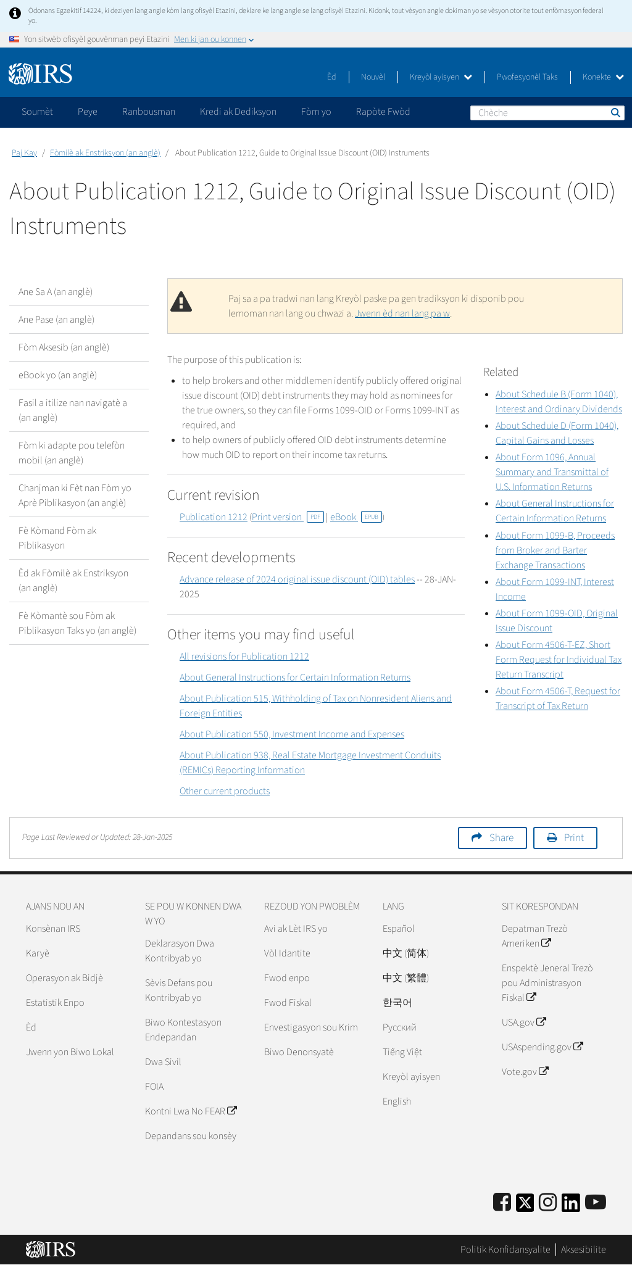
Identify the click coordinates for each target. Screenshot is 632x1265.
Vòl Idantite (287, 953)
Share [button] (501, 838)
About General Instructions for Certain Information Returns (295, 677)
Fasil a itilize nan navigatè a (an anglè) (73, 410)
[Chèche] (547, 113)
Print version (288, 517)
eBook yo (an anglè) (58, 375)
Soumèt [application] (37, 111)
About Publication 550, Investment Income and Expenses (292, 734)
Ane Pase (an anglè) (56, 319)
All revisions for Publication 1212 (244, 656)
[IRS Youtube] (595, 1203)
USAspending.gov (542, 1047)
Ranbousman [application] (148, 111)
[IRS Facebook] (502, 1203)
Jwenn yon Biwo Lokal (70, 1052)
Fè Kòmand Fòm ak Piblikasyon (57, 538)
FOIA (154, 1086)
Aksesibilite (583, 1249)
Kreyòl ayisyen (441, 77)
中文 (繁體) (406, 978)
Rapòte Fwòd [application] (383, 111)
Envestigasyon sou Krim (311, 1027)
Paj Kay (24, 153)
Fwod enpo (287, 978)
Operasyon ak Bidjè (64, 978)
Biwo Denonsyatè (299, 1052)
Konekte (603, 77)
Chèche (614, 112)
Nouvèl (373, 77)
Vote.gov (525, 1072)
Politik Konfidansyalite (505, 1249)
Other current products (225, 791)
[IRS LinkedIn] (571, 1207)
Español (399, 928)
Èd (331, 77)
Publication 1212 (213, 517)
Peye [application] (88, 111)
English (397, 1101)
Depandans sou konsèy (190, 1136)
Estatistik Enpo (55, 1003)
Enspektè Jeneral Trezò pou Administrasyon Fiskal (547, 983)
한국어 (397, 1003)
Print (574, 838)
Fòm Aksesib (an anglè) (64, 347)
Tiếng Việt (402, 1052)
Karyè (37, 953)
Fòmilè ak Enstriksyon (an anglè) (105, 153)
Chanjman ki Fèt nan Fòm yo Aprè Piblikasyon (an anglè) (75, 495)
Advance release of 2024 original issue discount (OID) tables (297, 579)
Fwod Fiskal (288, 1003)
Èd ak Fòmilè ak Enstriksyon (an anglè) (73, 580)
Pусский (400, 1027)
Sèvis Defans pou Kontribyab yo (178, 990)
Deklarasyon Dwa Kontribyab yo (179, 951)
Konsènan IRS (53, 928)
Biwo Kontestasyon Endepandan (183, 1030)
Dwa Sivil (163, 1062)
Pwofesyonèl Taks (527, 77)
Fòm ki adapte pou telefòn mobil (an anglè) (72, 453)
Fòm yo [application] (316, 111)
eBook (356, 517)
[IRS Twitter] (525, 1207)
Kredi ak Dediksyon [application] (238, 111)
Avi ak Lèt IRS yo (296, 928)
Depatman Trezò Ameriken (535, 936)
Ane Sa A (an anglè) (56, 292)
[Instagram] (548, 1203)
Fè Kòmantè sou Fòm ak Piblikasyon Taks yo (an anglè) (77, 623)
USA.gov (524, 1022)
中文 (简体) (406, 953)
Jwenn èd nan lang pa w (402, 313)
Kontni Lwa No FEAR (190, 1111)
